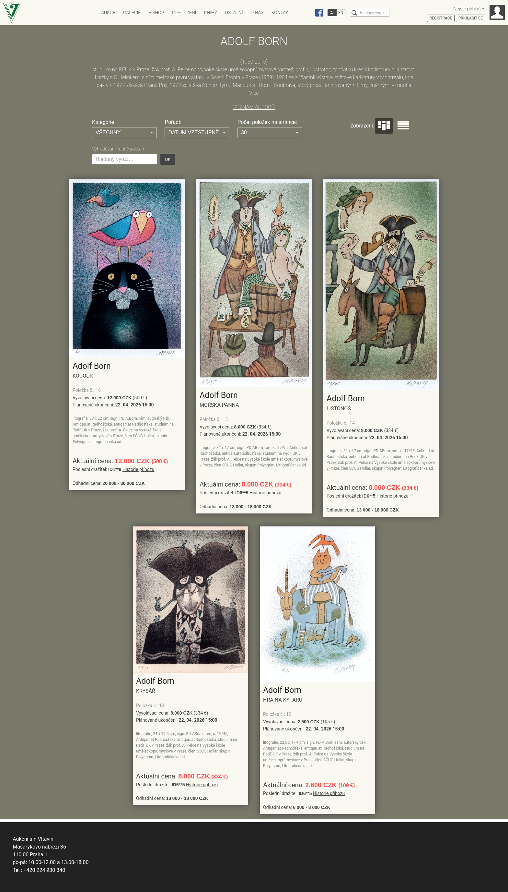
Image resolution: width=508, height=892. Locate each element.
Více (254, 93)
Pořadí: (173, 122)
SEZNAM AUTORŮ (254, 107)
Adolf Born (92, 366)
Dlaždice (384, 125)
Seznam (403, 125)
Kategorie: (104, 122)
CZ (331, 12)
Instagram (307, 13)
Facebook (319, 13)
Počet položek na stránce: (267, 122)
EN (340, 12)
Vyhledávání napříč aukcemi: (119, 148)
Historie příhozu (138, 469)
